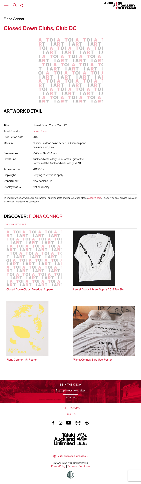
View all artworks (16, 224)
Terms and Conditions (79, 466)
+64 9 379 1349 (70, 408)
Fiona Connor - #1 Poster (21, 360)
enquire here (94, 198)
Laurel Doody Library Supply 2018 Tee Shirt (99, 289)
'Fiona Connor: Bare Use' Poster (92, 360)
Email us (70, 414)
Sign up (70, 397)
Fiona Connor (14, 19)
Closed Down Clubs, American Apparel (29, 289)
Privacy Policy (58, 466)
